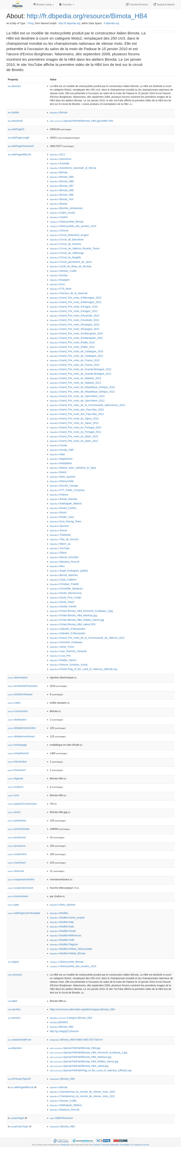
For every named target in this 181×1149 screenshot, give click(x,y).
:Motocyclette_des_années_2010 (73, 226)
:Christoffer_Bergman (66, 588)
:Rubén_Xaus (62, 517)
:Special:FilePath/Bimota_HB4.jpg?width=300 (81, 120)
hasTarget (17, 1118)
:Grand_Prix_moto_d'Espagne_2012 (74, 329)
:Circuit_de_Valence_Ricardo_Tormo (75, 248)
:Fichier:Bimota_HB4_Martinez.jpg (73, 615)
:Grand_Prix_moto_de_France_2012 (75, 364)
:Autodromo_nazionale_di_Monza (73, 167)
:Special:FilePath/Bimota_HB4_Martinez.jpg (80, 1057)
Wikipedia (65, 1145)
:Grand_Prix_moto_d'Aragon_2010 (74, 306)
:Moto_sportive (62, 476)
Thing (30, 23)
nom (13, 795)
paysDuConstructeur (22, 803)
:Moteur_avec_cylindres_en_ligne (73, 467)
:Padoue (59, 494)
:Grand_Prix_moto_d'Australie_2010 (74, 315)
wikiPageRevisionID (21, 146)
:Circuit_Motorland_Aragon (69, 235)
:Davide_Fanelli (63, 606)
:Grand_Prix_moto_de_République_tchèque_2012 (82, 391)
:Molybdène (61, 463)
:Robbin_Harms (63, 660)
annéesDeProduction (23, 685)
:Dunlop (59, 275)
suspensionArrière (21, 879)
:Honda (58, 445)
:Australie (59, 163)
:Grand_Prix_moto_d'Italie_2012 (72, 346)
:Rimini (58, 512)
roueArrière (17, 854)
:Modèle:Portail (63, 931)
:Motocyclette (62, 481)
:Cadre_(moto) (62, 212)
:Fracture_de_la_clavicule (69, 293)
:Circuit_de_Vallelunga (67, 252)
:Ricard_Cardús (63, 508)
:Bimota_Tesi (61, 199)
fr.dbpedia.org (111, 23)
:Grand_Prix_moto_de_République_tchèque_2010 (82, 387)
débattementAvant (21, 736)
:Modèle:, (59, 913)
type (13, 904)
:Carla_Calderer (63, 579)
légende (15, 778)
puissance (17, 845)
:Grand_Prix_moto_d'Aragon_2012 (74, 311)
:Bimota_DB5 (62, 176)
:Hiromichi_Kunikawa (66, 642)
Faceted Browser (137, 4)
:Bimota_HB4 (62, 1026)
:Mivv (57, 566)
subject (13, 961)
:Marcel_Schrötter (64, 557)
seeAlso (14, 1009)
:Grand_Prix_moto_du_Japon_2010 (74, 418)
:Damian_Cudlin (63, 270)
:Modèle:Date (62, 922)
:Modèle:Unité (62, 939)
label (12, 1001)
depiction (15, 1048)
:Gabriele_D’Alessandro (67, 633)
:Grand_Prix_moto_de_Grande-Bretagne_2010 (80, 369)
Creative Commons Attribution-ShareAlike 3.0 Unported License (121, 1145)
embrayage (17, 744)
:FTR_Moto (60, 288)
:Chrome (59, 230)
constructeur (18, 711)
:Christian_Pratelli (64, 584)
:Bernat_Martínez (64, 575)
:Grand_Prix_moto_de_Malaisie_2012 (75, 382)
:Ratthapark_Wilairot (66, 503)
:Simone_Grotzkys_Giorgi (69, 664)
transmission (18, 896)
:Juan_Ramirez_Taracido (68, 651)
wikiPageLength (19, 137)
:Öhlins (58, 552)
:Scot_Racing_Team (65, 521)
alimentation (18, 677)
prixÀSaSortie (19, 829)
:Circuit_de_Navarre (65, 244)
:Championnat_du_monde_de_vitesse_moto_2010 (82, 1091)
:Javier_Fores (62, 646)
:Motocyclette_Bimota (66, 221)
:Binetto (58, 203)
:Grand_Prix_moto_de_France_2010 (75, 360)
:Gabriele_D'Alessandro (67, 628)
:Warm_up (60, 543)
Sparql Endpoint (164, 4)
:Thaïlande (60, 534)
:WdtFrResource (61, 1118)
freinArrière (17, 761)
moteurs (15, 786)
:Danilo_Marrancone (65, 593)
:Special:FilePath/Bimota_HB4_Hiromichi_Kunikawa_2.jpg (88, 1052)
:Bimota (58, 112)
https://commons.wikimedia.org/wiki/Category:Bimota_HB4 (82, 1009)
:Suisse (58, 530)
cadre (14, 702)
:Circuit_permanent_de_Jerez (71, 261)
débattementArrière (22, 728)
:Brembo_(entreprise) (66, 208)
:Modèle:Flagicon (64, 944)
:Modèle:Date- (62, 926)
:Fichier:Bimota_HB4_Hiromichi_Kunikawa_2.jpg (81, 610)
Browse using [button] (43, 4)
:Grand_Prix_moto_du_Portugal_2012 (75, 431)
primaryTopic (19, 1126)
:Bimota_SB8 (62, 194)
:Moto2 (58, 472)
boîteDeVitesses (20, 694)
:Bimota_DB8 (62, 190)
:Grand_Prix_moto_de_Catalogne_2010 (76, 351)
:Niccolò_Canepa (64, 485)
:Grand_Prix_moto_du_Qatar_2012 (74, 440)
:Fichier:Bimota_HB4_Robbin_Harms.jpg (77, 619)
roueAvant (17, 862)
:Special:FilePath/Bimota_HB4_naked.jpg (79, 1066)
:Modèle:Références (65, 935)
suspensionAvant (20, 887)
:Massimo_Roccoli (64, 561)
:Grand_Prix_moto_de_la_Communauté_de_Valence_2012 (87, 637)
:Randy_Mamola (63, 499)
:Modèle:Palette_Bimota (68, 953)
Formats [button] (66, 4)
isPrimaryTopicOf (19, 1078)
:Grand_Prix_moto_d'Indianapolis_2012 (76, 338)
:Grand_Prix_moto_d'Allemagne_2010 (75, 297)
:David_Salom (62, 602)
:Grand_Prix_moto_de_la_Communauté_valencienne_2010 (87, 405)
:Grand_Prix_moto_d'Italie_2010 (72, 342)
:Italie (57, 454)
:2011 (57, 154)
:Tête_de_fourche (64, 539)
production (17, 837)
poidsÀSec (17, 820)
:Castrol (59, 217)
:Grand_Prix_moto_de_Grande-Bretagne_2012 (80, 373)
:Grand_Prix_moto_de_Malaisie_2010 (75, 378)
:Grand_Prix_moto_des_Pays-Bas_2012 (77, 414)
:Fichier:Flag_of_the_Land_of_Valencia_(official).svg (83, 669)
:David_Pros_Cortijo (65, 597)
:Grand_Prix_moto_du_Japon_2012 (74, 423)
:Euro (57, 284)
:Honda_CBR (62, 449)
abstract (14, 86)
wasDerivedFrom (19, 1039)
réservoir (16, 871)
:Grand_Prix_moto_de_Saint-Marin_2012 (77, 400)
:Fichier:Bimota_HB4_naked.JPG (73, 624)
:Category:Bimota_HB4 (71, 1017)
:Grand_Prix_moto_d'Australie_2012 (74, 320)
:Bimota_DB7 (62, 185)
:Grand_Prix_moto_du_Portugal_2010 (75, 427)
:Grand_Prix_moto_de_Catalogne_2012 (76, 355)
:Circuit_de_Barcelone (67, 239)
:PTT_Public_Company (67, 490)
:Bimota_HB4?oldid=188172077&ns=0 (76, 1039)
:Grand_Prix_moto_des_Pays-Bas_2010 (77, 409)
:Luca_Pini (60, 655)
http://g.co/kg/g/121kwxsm (64, 1031)
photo (14, 812)
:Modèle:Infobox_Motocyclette (71, 948)
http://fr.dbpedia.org (69, 23)
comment (15, 974)
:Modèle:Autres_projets (67, 917)
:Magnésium (61, 458)
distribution (17, 719)
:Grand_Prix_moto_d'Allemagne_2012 (75, 302)
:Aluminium (60, 159)
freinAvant (17, 770)
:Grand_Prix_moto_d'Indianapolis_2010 (76, 333)
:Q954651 (59, 1022)
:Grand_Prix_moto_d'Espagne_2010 (74, 324)
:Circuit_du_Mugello (65, 257)
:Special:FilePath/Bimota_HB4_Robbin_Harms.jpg (84, 1061)
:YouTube (59, 548)
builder (13, 112)
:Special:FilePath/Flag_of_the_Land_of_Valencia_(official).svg (90, 1070)
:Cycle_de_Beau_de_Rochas (70, 266)
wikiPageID (16, 129)
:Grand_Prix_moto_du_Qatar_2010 (74, 436)
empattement (18, 753)
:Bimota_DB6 (62, 181)
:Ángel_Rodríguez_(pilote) (69, 570)
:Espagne (60, 279)
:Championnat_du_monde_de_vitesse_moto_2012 (82, 1096)
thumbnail (15, 120)
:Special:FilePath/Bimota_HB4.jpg (75, 1048)
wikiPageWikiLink (19, 154)
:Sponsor (59, 525)
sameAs (14, 1017)
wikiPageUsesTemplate (24, 913)
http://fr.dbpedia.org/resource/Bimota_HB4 (87, 16)
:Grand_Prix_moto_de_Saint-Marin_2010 (77, 396)
